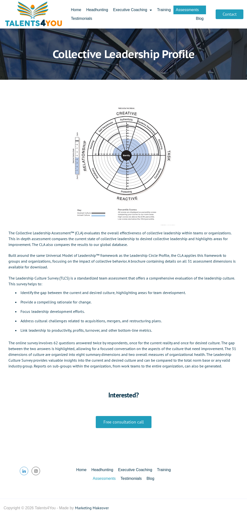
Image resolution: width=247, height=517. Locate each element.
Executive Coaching (132, 10)
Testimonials (81, 18)
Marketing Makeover (92, 507)
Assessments (190, 10)
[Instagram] (36, 471)
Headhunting (97, 10)
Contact (230, 14)
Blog (200, 18)
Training (164, 10)
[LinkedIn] (24, 471)
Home (76, 10)
